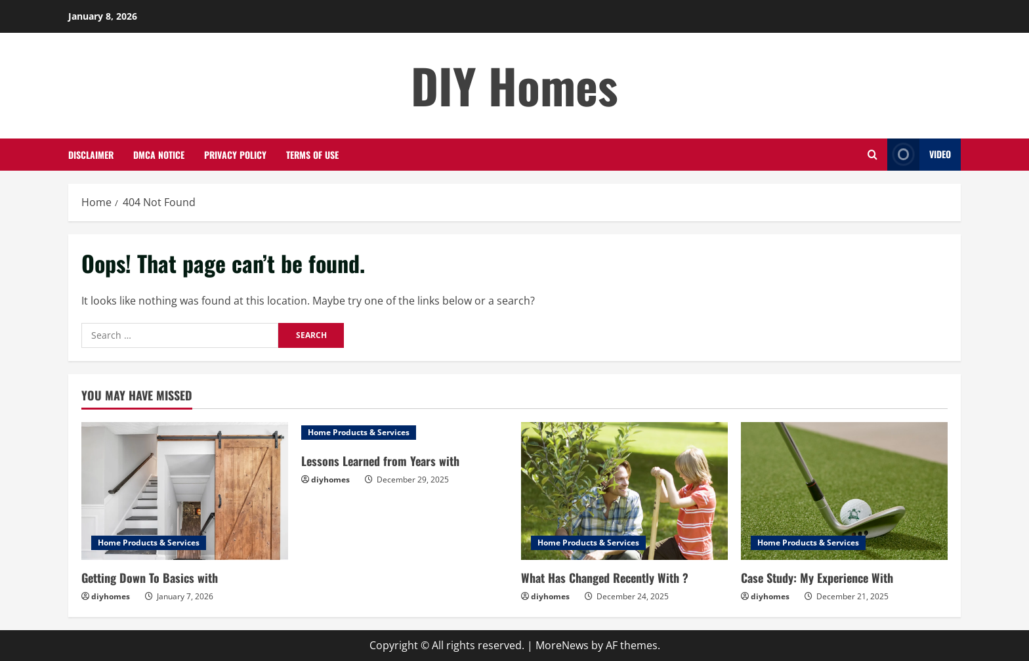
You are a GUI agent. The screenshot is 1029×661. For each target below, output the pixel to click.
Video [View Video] (919, 155)
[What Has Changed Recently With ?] (624, 491)
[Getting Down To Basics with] (184, 491)
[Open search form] (872, 154)
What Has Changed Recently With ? (604, 577)
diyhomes (110, 596)
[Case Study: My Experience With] (844, 491)
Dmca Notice (158, 154)
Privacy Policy (235, 154)
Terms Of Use (312, 154)
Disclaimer (91, 154)
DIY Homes (514, 85)
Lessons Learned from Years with (380, 460)
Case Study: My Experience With (817, 577)
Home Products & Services (149, 542)
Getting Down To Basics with (149, 577)
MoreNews (562, 645)
